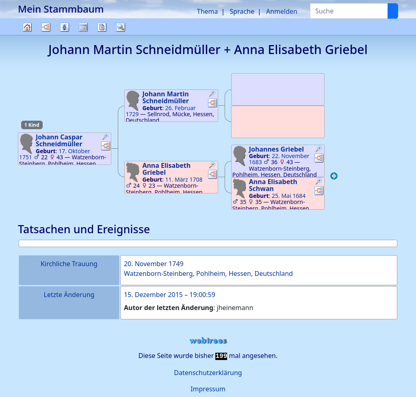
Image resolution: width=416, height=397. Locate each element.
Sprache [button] (242, 11)
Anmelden (281, 11)
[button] (105, 138)
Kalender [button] (83, 27)
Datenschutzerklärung (208, 372)
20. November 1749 (154, 263)
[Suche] (393, 11)
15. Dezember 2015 (153, 294)
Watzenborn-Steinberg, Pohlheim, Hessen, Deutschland (208, 273)
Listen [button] (64, 27)
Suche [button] (120, 27)
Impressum (208, 388)
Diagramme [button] (45, 27)
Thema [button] (207, 11)
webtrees (208, 340)
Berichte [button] (102, 27)
